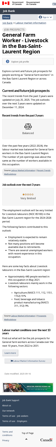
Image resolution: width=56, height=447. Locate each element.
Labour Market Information (23, 170)
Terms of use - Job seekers (15, 415)
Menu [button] (6, 17)
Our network (8, 410)
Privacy (5, 440)
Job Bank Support (10, 400)
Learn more (10, 352)
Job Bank (9, 11)
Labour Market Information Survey (28, 361)
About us (6, 405)
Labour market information (30, 22)
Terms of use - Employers (14, 421)
